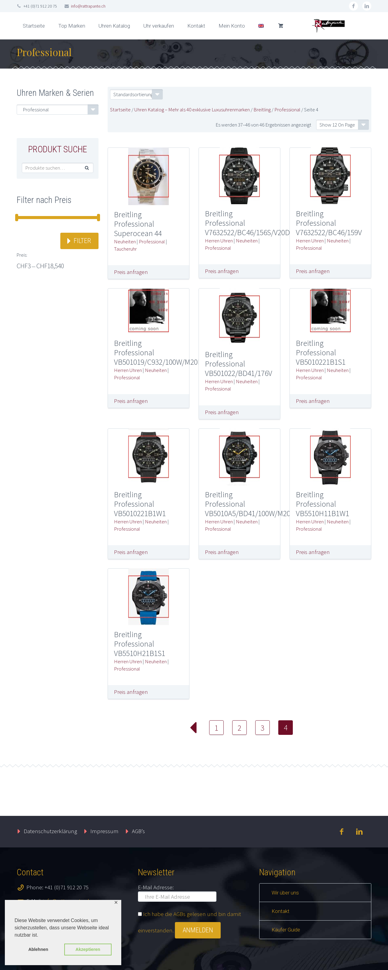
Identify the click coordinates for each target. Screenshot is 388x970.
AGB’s (138, 831)
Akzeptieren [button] (87, 949)
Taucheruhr (125, 248)
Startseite (34, 26)
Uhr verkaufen (158, 26)
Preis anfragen (131, 271)
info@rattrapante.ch (88, 6)
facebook (353, 6)
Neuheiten (125, 241)
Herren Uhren (219, 240)
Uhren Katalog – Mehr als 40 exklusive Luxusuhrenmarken (192, 109)
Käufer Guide (286, 930)
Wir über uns (285, 893)
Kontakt (196, 26)
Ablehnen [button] (38, 949)
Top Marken (71, 26)
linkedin (366, 6)
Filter (82, 241)
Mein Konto (232, 26)
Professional (287, 109)
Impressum (104, 831)
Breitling (262, 109)
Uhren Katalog (114, 26)
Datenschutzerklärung (50, 831)
